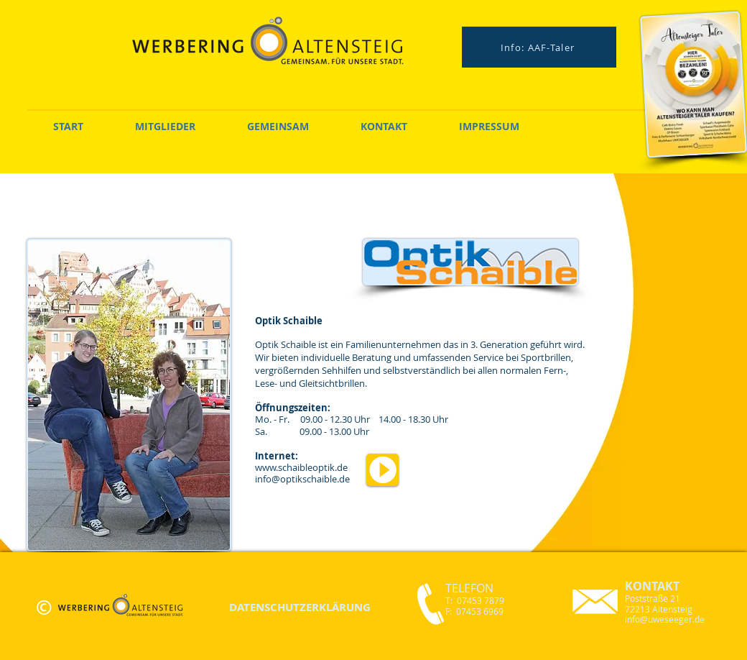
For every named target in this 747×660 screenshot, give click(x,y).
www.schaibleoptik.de (301, 467)
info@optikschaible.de (302, 478)
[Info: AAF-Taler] (539, 47)
